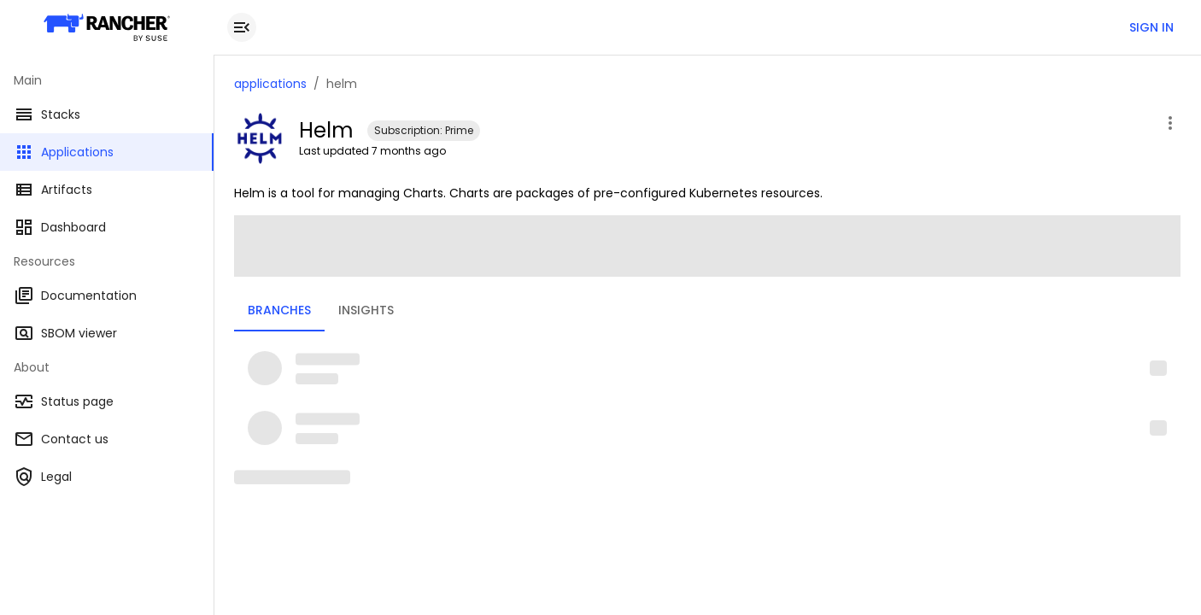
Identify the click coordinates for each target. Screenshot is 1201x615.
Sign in (1151, 27)
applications (270, 83)
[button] (707, 368)
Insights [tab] (366, 310)
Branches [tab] (279, 310)
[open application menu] (1170, 123)
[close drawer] (241, 27)
